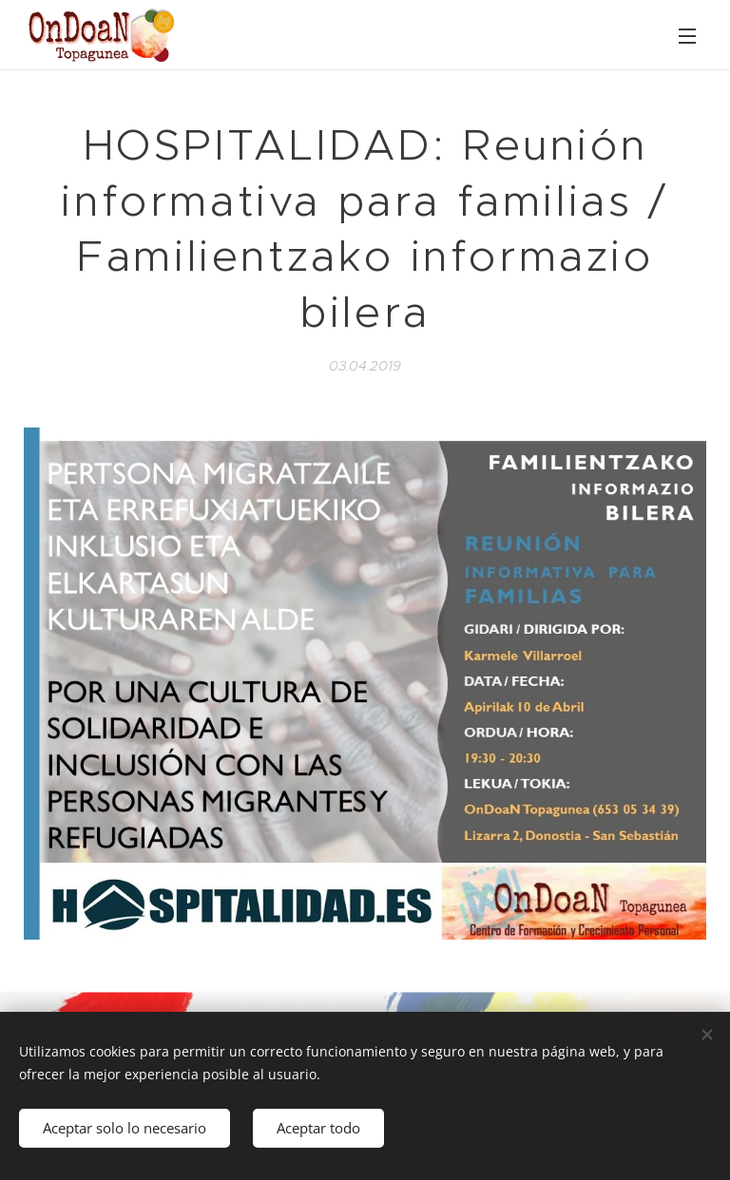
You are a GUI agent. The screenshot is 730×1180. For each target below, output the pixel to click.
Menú (687, 36)
